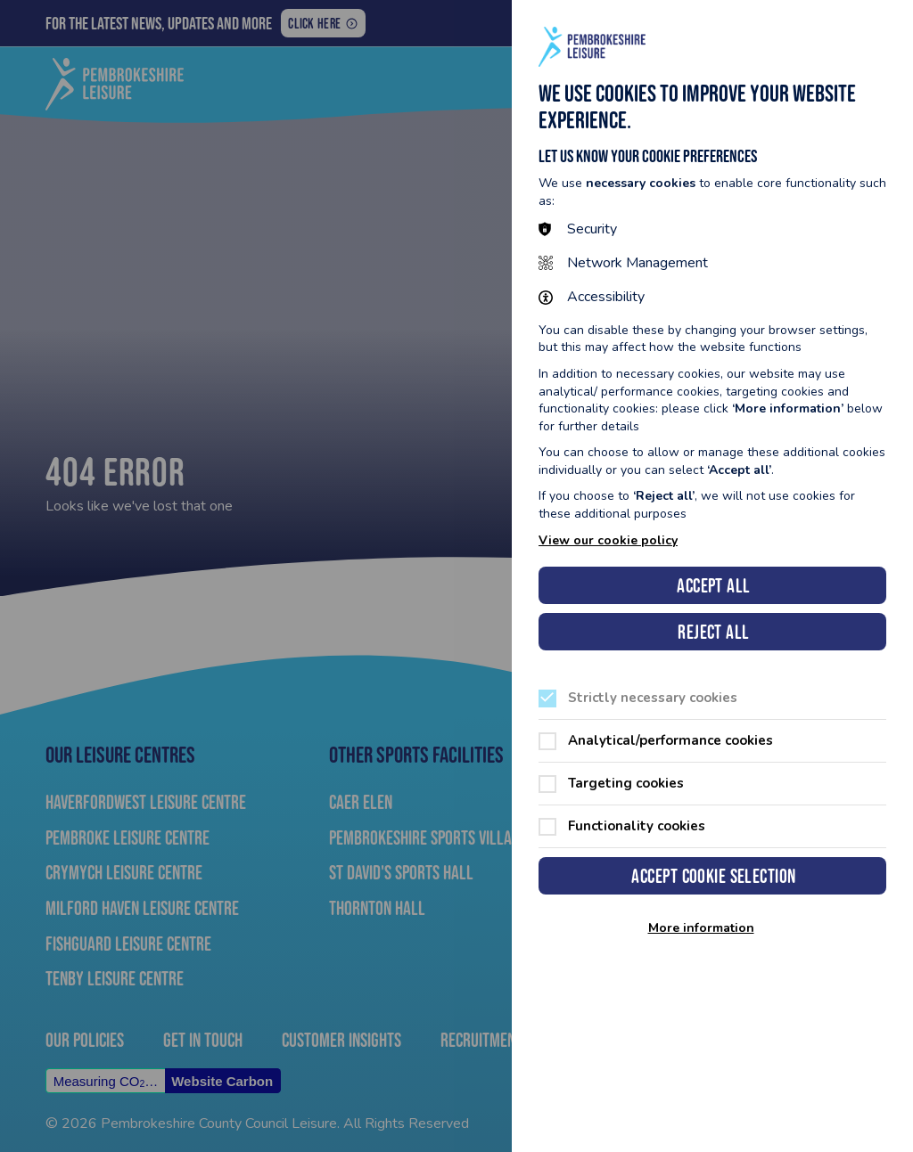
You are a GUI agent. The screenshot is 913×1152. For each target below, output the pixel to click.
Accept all (713, 586)
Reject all (713, 632)
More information (701, 928)
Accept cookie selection (713, 876)
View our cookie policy (608, 540)
